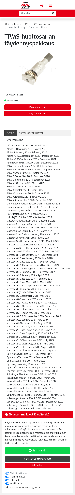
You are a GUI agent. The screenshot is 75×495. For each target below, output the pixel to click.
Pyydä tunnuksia (37, 113)
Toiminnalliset (17, 476)
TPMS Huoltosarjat (41, 24)
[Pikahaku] (35, 13)
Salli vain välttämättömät (37, 458)
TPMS (25, 24)
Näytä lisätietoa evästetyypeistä (23, 487)
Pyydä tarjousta (37, 107)
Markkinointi (16, 483)
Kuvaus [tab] (10, 132)
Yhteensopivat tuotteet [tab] (31, 132)
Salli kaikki (37, 450)
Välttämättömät (18, 473)
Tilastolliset (16, 480)
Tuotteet (14, 24)
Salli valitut (37, 465)
